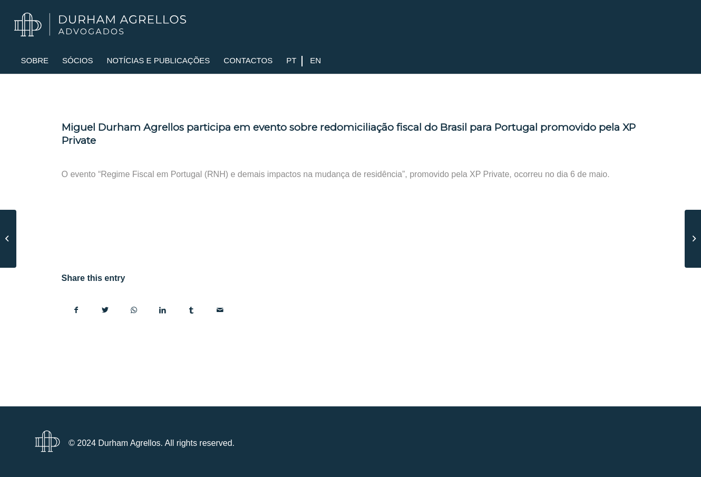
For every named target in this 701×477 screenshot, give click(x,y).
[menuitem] (35, 60)
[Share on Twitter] (105, 310)
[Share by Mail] (220, 310)
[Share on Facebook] (76, 310)
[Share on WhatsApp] (134, 310)
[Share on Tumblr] (192, 310)
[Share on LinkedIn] (163, 310)
